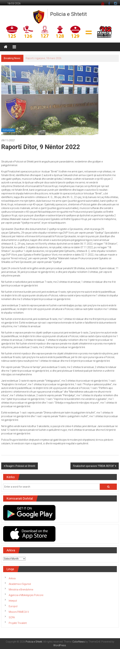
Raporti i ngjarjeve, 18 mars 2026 (43, 58)
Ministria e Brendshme (21, 589)
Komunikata (8, 130)
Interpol (13, 600)
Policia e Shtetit (68, 14)
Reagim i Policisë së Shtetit (20, 466)
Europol (13, 606)
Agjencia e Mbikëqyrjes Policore (26, 595)
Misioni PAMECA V (19, 611)
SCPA (12, 617)
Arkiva (12, 578)
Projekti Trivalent (18, 623)
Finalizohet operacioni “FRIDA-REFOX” (93, 466)
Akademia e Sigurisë (20, 584)
